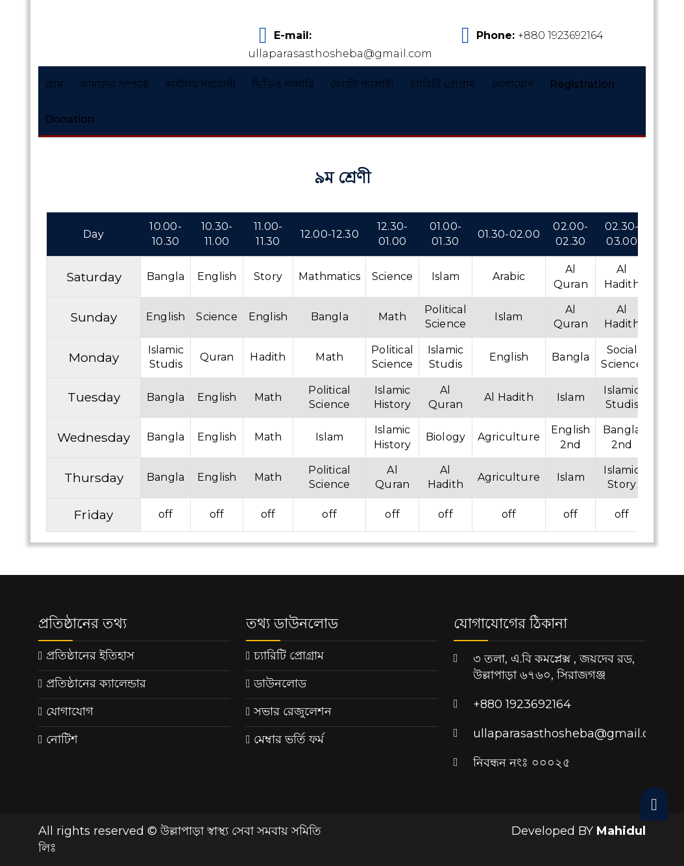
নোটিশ (62, 739)
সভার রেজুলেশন (293, 711)
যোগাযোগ (512, 84)
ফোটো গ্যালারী (362, 84)
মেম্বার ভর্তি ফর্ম (289, 739)
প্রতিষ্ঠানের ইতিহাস (90, 655)
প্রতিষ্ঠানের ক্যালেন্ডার (96, 683)
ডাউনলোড (280, 683)
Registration (582, 84)
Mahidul (621, 831)
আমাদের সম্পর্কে (114, 84)
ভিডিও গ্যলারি (283, 84)
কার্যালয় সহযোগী (200, 84)
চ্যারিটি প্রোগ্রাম (442, 84)
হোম (54, 84)
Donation (69, 119)
